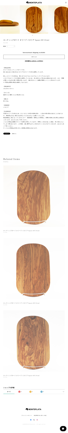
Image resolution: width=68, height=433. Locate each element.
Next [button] (65, 19)
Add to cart (34, 56)
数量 (4, 46)
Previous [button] (3, 19)
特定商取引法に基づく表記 (40, 415)
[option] (34, 19)
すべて (9, 391)
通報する (14, 133)
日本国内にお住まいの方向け (34, 61)
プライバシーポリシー (26, 415)
